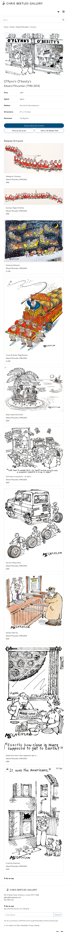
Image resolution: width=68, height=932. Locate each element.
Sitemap (37, 925)
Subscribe (58, 914)
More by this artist (19, 130)
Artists (12, 27)
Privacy (31, 925)
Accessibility (24, 925)
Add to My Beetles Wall (49, 130)
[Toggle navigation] (63, 11)
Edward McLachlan (22, 27)
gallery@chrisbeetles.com (12, 897)
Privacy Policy (38, 921)
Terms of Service (50, 921)
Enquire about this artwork (34, 125)
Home (6, 27)
